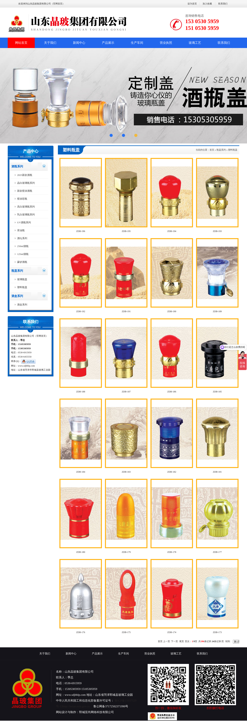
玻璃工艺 (195, 42)
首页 (212, 149)
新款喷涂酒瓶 (24, 190)
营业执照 (166, 42)
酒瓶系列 (17, 166)
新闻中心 (79, 42)
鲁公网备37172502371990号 (110, 706)
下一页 (174, 641)
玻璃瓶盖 (22, 279)
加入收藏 (207, 3)
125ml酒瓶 (23, 254)
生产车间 (137, 42)
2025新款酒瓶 (24, 175)
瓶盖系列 (17, 270)
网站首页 (21, 42)
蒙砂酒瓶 (22, 262)
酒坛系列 (22, 238)
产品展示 (108, 42)
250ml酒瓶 (23, 246)
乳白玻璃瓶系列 (26, 214)
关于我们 (50, 42)
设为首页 (192, 3)
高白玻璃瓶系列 (26, 206)
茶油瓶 (21, 230)
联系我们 (223, 3)
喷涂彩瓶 (22, 198)
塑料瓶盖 (22, 287)
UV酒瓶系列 (24, 222)
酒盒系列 (17, 296)
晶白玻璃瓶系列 (26, 182)
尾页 (181, 641)
